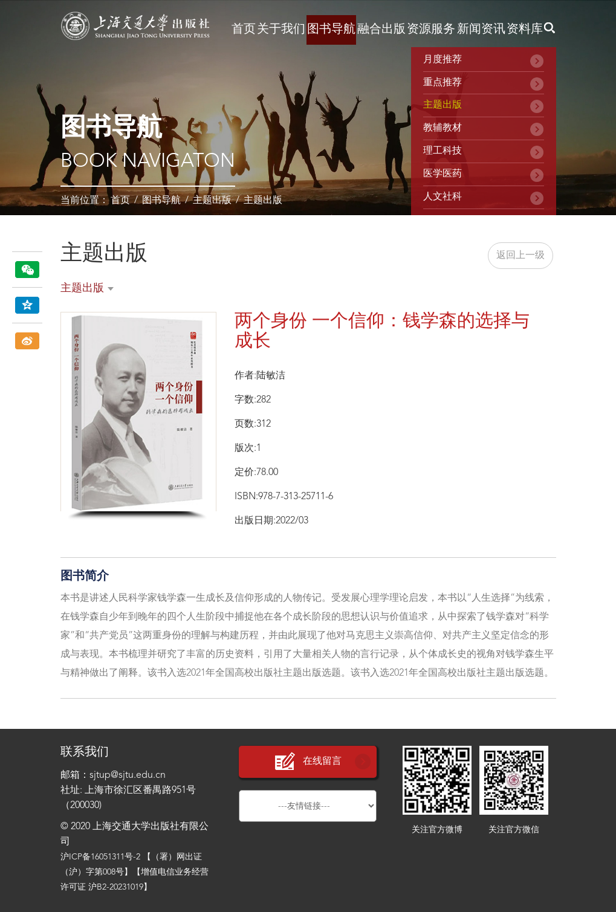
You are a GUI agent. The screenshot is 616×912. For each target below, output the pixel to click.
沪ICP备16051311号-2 (100, 857)
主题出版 (212, 200)
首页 (244, 30)
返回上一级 (520, 255)
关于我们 (281, 30)
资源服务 (431, 30)
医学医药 (442, 174)
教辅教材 (442, 128)
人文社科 (442, 197)
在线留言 (308, 762)
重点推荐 (442, 83)
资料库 (525, 30)
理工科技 (442, 151)
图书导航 (331, 30)
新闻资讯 (481, 30)
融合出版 (381, 30)
